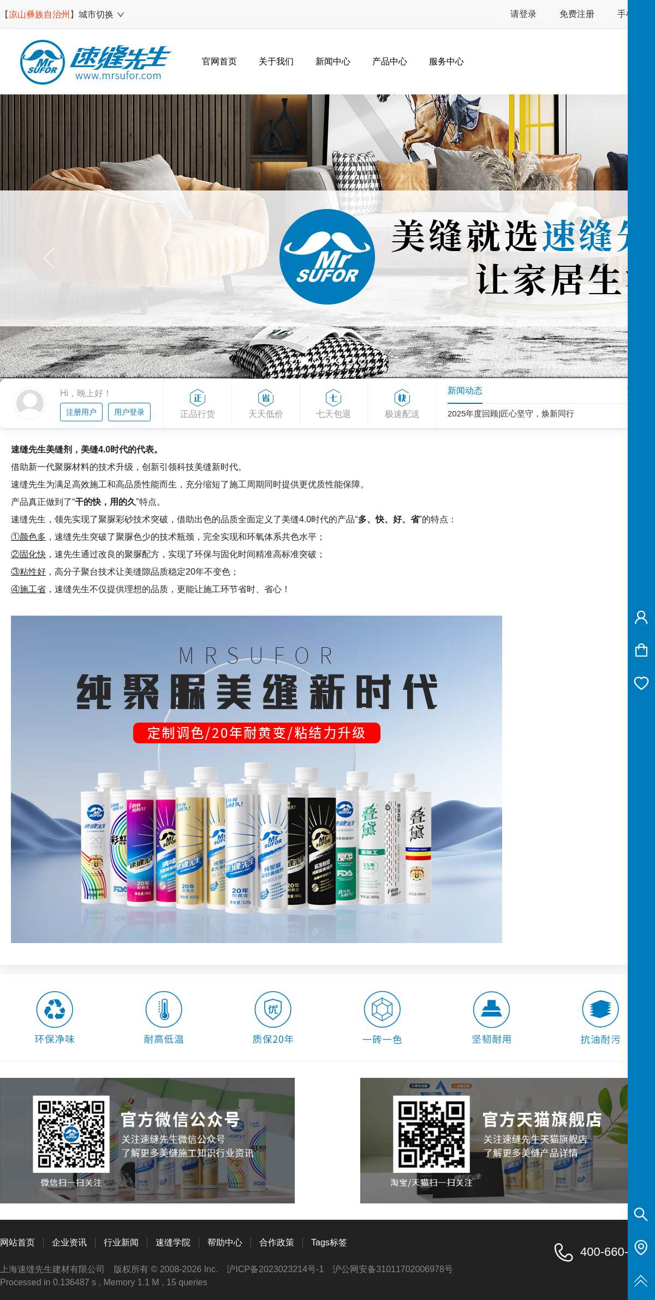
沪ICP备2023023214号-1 (275, 1269)
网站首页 (17, 1242)
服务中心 (446, 61)
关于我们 (276, 61)
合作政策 (276, 1242)
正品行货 (197, 404)
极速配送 (402, 404)
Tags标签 (329, 1242)
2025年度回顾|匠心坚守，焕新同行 (511, 415)
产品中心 (389, 61)
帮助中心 (224, 1242)
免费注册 (576, 14)
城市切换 (102, 14)
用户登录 (129, 412)
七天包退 (334, 404)
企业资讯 (69, 1242)
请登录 (523, 14)
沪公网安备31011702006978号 (392, 1269)
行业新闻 (121, 1242)
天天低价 (266, 404)
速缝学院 (173, 1242)
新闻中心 (332, 61)
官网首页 (219, 61)
